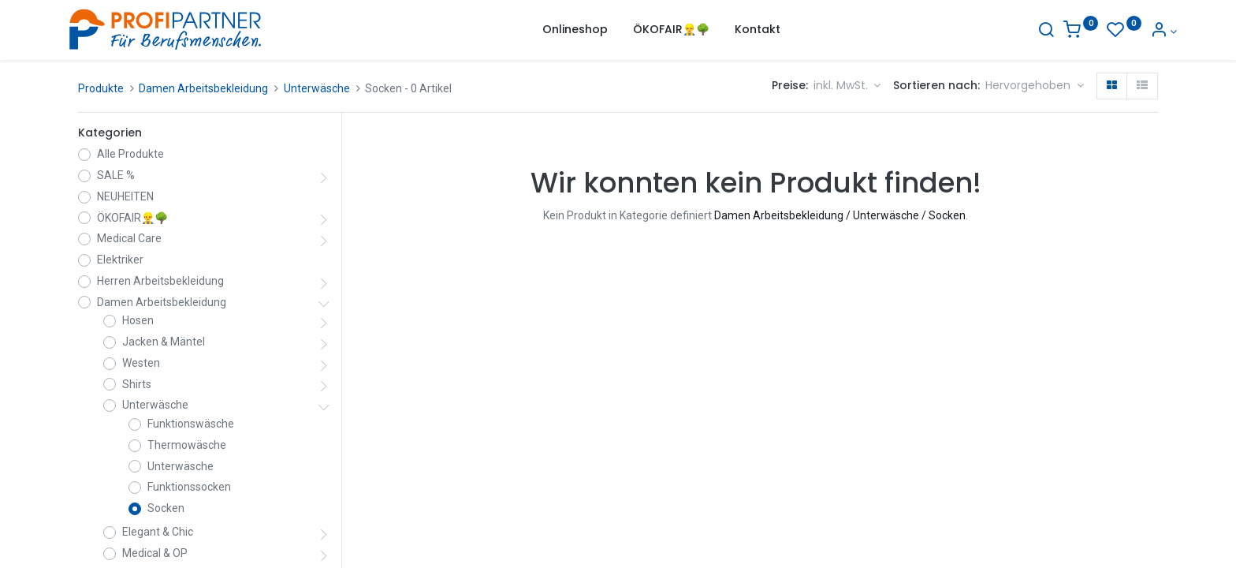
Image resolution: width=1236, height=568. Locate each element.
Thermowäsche (186, 445)
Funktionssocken (189, 486)
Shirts (136, 384)
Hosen (138, 320)
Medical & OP (155, 553)
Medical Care (129, 238)
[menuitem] (575, 30)
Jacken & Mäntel (163, 341)
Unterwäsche (317, 88)
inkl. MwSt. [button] (842, 85)
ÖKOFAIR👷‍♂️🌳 (132, 217)
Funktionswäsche (190, 423)
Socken (165, 508)
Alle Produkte (130, 154)
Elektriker (120, 259)
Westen (141, 363)
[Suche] (1027, 31)
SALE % (116, 175)
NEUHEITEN (125, 196)
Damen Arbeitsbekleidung (203, 88)
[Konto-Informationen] (1144, 31)
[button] (1034, 86)
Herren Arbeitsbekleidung (160, 281)
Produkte (101, 88)
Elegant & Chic (157, 531)
